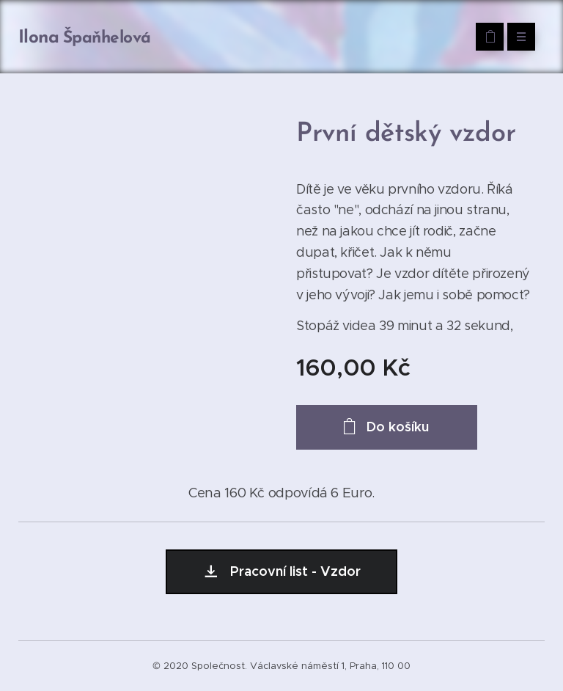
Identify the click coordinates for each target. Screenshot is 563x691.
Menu (516, 36)
